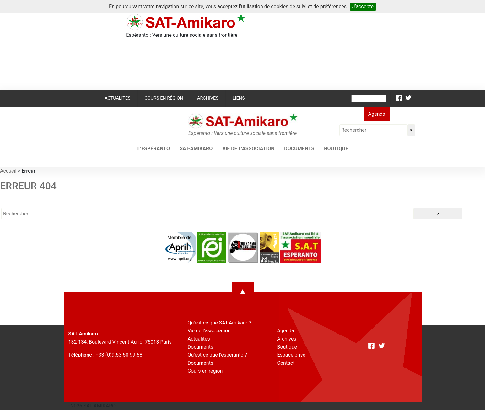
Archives (207, 98)
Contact (286, 363)
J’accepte (363, 6)
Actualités (117, 98)
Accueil (8, 171)
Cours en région (164, 98)
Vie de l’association (248, 149)
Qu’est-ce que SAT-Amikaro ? (219, 323)
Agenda (376, 114)
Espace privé (291, 355)
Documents (299, 149)
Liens (239, 98)
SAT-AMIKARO (196, 149)
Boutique (336, 149)
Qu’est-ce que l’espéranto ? (217, 355)
